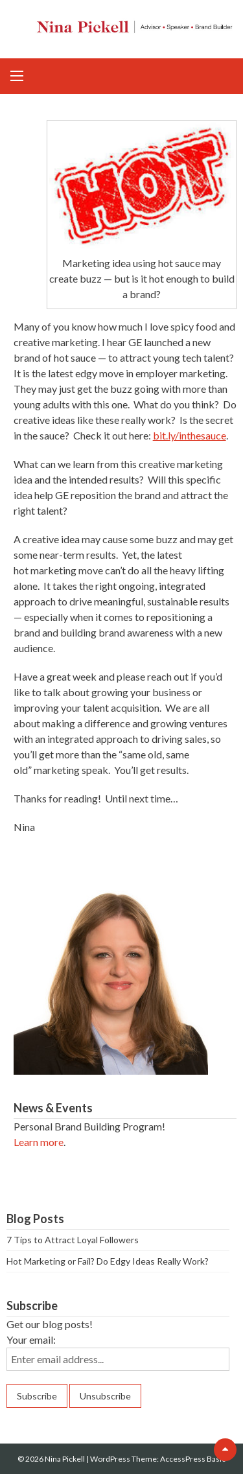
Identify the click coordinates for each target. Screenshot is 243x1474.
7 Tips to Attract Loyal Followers (72, 1239)
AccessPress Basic (193, 1459)
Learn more (39, 1142)
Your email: (31, 1339)
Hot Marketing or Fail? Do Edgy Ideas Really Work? (107, 1261)
